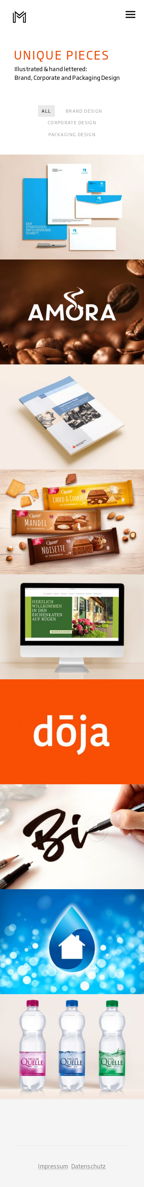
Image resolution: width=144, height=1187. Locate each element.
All (46, 111)
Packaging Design (72, 134)
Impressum (53, 1166)
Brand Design (84, 111)
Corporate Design (72, 122)
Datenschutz (88, 1166)
